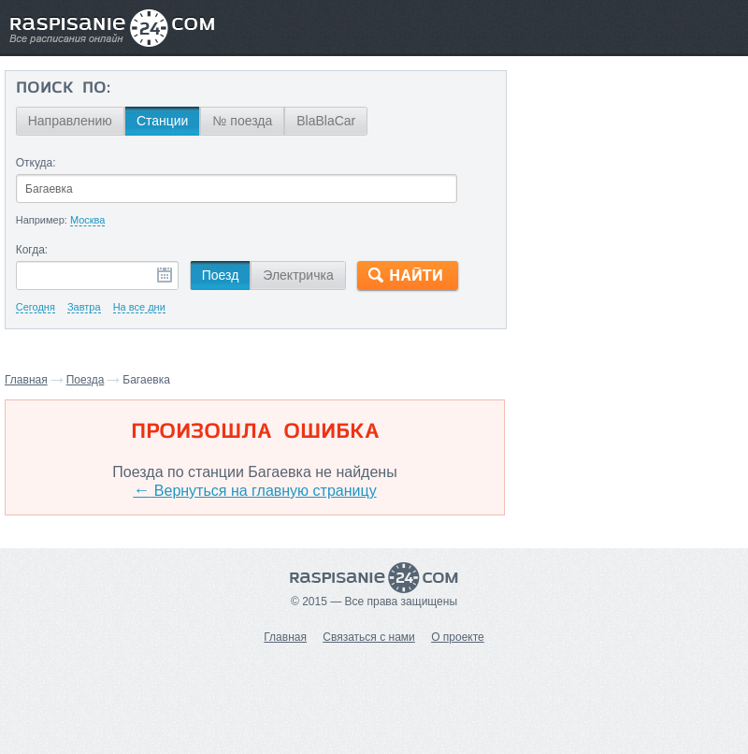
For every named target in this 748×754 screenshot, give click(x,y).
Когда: (32, 249)
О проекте (457, 637)
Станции (163, 120)
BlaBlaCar (325, 120)
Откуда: (36, 162)
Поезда (85, 379)
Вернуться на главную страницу (254, 491)
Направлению (70, 120)
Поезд (220, 275)
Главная (26, 379)
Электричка (298, 275)
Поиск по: (63, 88)
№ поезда (242, 120)
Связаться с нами (368, 637)
